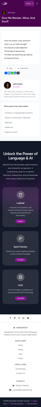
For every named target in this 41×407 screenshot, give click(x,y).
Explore (20, 221)
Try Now (20, 260)
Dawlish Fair (9, 127)
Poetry (20, 350)
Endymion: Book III (11, 132)
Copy (9, 68)
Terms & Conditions (17, 403)
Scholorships (20, 369)
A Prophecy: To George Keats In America (19, 113)
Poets (20, 345)
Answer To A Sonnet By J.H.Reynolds (17, 118)
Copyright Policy (32, 403)
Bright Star (8, 122)
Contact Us (20, 373)
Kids (20, 354)
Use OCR (20, 298)
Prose (20, 358)
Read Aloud (23, 68)
